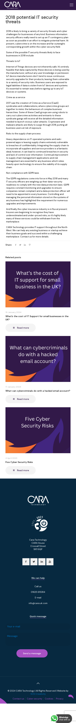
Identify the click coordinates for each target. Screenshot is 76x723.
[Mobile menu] (71, 5)
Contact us (18, 698)
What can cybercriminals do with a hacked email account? (37, 390)
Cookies (49, 698)
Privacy (59, 698)
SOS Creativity (38, 694)
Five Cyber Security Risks (19, 462)
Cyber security (34, 698)
